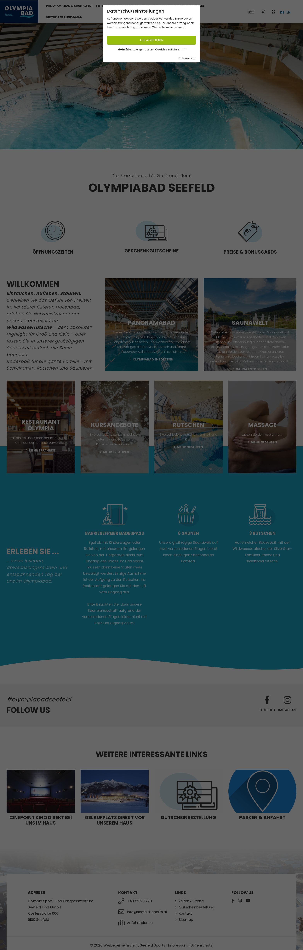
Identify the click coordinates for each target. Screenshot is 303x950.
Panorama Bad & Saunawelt (69, 6)
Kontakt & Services (188, 6)
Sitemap (186, 919)
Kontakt (185, 913)
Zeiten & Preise (191, 901)
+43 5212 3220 (139, 901)
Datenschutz (201, 945)
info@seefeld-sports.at (147, 911)
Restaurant (132, 6)
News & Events (157, 6)
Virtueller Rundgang (64, 17)
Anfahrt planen (140, 922)
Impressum (178, 945)
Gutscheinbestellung (196, 907)
